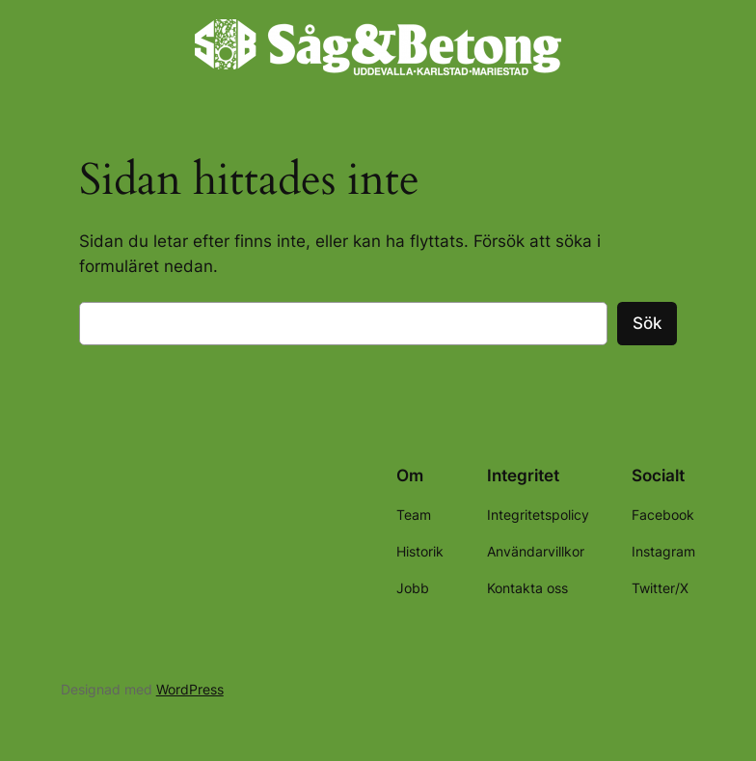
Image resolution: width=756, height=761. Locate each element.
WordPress (190, 689)
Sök (647, 323)
